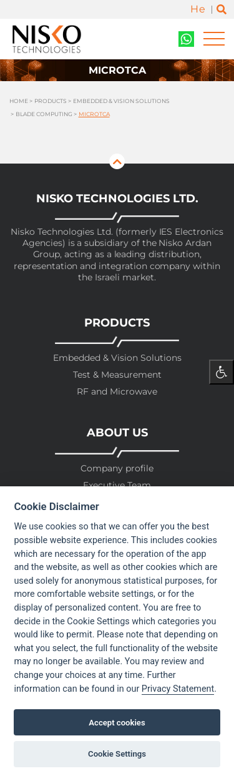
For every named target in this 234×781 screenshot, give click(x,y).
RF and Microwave (117, 391)
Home (18, 100)
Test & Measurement (117, 375)
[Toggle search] (221, 9)
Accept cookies (117, 722)
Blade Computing (44, 114)
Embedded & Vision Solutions (121, 100)
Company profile (117, 468)
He (197, 9)
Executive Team (117, 485)
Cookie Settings (117, 754)
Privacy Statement (178, 689)
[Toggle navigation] (214, 39)
